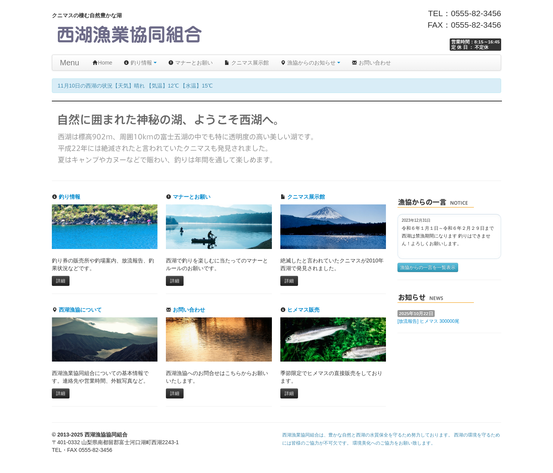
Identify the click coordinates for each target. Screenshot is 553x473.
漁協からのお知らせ (310, 63)
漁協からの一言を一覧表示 (427, 267)
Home (102, 63)
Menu (69, 62)
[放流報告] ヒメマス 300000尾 (428, 321)
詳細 (60, 281)
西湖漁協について (77, 310)
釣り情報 (140, 63)
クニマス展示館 (246, 63)
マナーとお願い (190, 63)
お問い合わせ (371, 63)
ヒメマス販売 (300, 310)
